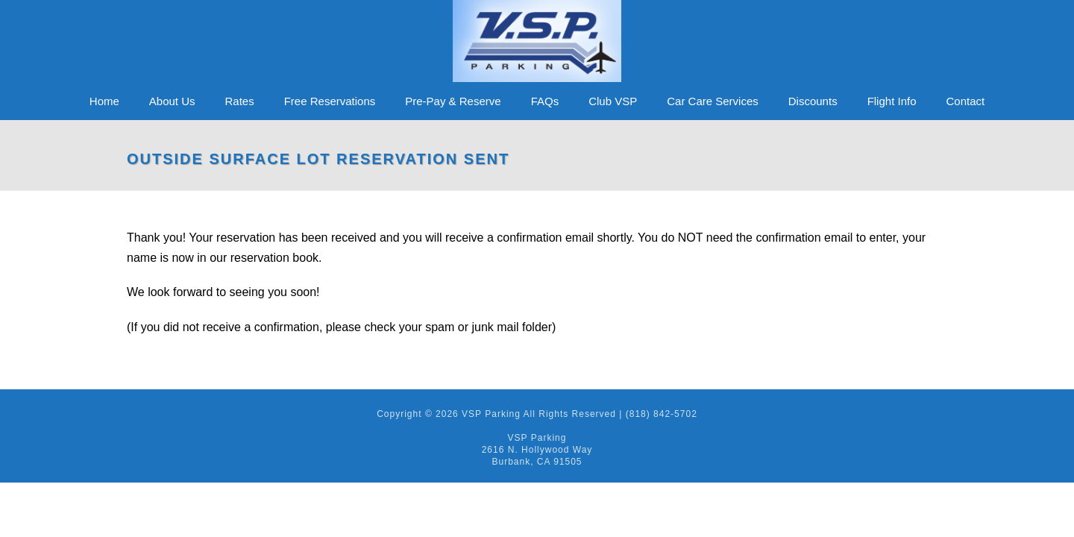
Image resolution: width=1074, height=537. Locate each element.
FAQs (545, 101)
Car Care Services (713, 101)
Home (104, 101)
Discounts (813, 101)
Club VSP (612, 101)
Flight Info (892, 101)
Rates (239, 101)
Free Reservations (330, 101)
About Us (172, 101)
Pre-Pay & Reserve (452, 101)
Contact (965, 101)
